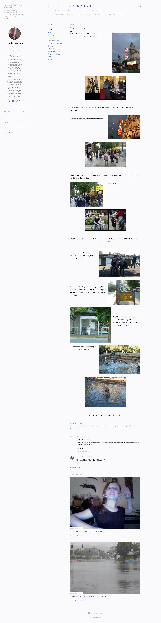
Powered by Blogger (95, 613)
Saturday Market (54, 54)
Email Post (78, 423)
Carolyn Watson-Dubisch (85, 457)
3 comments (79, 535)
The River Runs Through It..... (89, 596)
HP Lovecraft (52, 38)
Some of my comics (116, 14)
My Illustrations (79, 14)
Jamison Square (53, 41)
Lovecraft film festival (55, 43)
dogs (49, 33)
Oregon (50, 46)
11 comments (79, 600)
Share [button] (50, 24)
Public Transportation (55, 51)
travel (50, 59)
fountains (51, 35)
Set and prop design (97, 14)
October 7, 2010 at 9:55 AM (84, 451)
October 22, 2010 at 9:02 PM (85, 463)
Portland (51, 49)
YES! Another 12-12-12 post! (87, 531)
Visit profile (14, 101)
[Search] (139, 6)
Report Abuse (10, 133)
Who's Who (66, 14)
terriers (50, 57)
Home (57, 14)
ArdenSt (100, 617)
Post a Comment (76, 467)
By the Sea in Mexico (75, 6)
